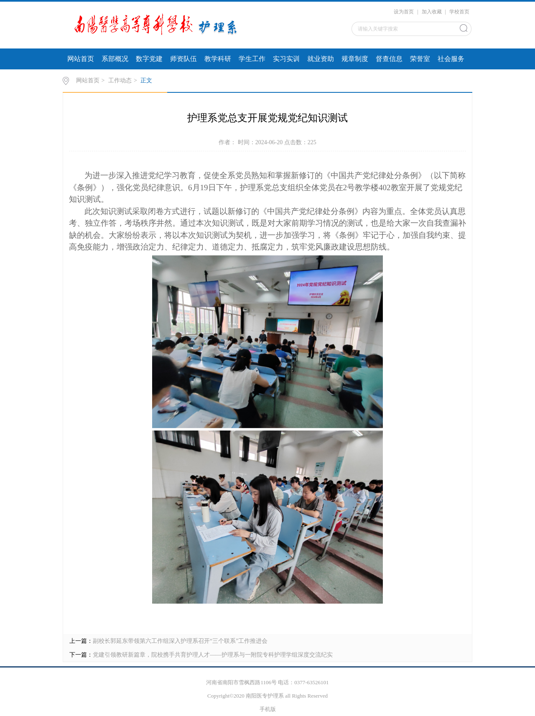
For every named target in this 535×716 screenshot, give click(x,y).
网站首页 (80, 58)
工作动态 (120, 80)
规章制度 (354, 58)
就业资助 (320, 58)
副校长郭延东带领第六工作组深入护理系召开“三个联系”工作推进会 (180, 641)
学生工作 (252, 58)
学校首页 (459, 12)
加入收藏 (432, 12)
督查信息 (389, 58)
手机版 (268, 709)
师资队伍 (183, 58)
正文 (146, 80)
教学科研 (217, 58)
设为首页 (404, 12)
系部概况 (115, 58)
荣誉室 (420, 58)
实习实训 (286, 58)
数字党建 (149, 58)
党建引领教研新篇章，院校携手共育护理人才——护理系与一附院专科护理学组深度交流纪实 (213, 655)
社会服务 (451, 58)
